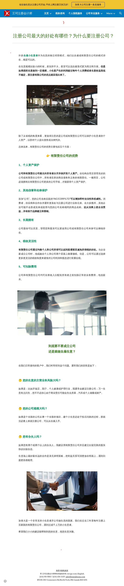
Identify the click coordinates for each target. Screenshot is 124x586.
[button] (120, 13)
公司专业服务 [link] (93, 13)
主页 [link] (46, 13)
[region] (62, 4)
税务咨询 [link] (60, 13)
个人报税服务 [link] (75, 13)
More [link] (109, 13)
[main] (62, 35)
